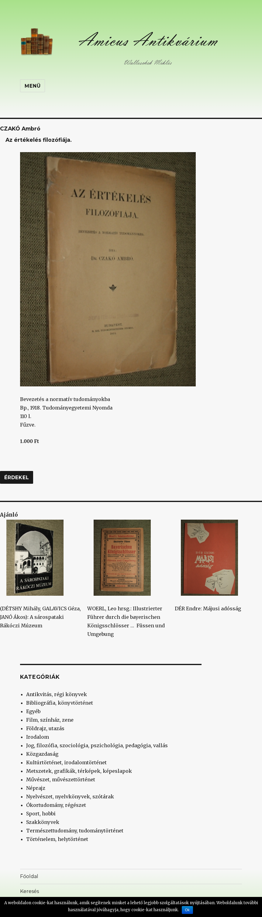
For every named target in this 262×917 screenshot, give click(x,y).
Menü (32, 86)
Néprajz (35, 788)
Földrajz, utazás (45, 728)
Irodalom (37, 737)
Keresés (29, 891)
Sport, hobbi (41, 814)
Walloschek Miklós (147, 63)
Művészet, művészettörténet (60, 779)
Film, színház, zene (50, 720)
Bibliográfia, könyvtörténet (59, 703)
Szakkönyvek (42, 822)
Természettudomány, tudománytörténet (74, 831)
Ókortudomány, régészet (56, 805)
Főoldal (29, 876)
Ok (187, 910)
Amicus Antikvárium (147, 40)
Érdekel (16, 477)
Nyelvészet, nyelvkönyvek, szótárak (70, 796)
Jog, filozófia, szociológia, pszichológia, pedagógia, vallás (97, 745)
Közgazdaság (42, 754)
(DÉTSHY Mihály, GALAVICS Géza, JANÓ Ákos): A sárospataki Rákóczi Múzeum (40, 574)
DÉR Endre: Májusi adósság (208, 566)
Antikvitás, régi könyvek (56, 694)
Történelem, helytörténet (57, 839)
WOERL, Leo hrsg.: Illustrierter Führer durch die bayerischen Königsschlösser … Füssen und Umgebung (126, 578)
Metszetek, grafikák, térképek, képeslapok (79, 771)
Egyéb (33, 711)
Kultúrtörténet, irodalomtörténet (66, 762)
